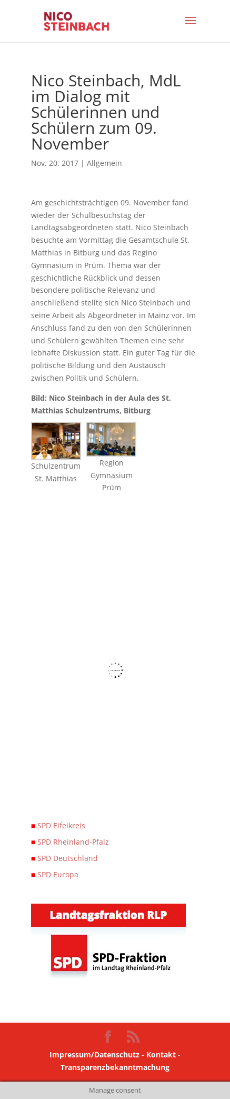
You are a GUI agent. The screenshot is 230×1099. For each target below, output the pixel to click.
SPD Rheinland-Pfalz (70, 842)
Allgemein (104, 163)
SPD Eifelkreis (58, 825)
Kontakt (162, 1055)
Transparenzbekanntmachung (115, 1067)
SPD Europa (54, 874)
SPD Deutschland (64, 858)
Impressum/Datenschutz (94, 1055)
